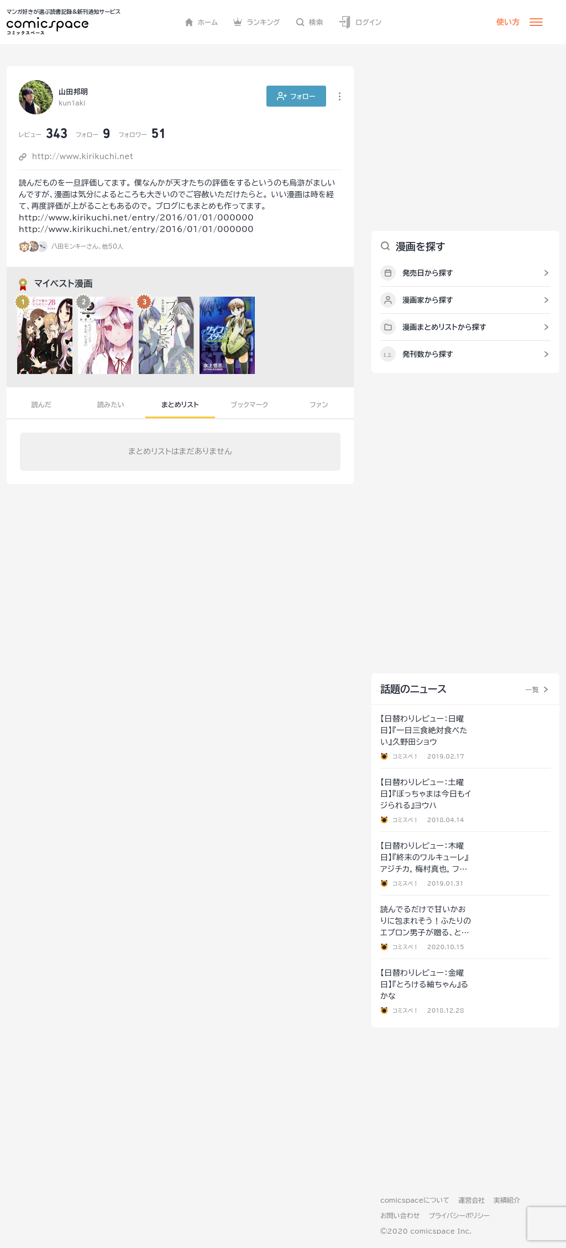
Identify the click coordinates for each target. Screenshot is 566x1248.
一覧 (532, 689)
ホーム (201, 22)
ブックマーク (250, 404)
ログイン (359, 22)
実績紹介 (507, 1200)
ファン (319, 404)
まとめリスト (180, 404)
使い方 (508, 22)
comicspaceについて (414, 1200)
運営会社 (471, 1200)
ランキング (256, 22)
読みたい (110, 404)
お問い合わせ (400, 1215)
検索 (309, 22)
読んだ (41, 404)
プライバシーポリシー (459, 1215)
